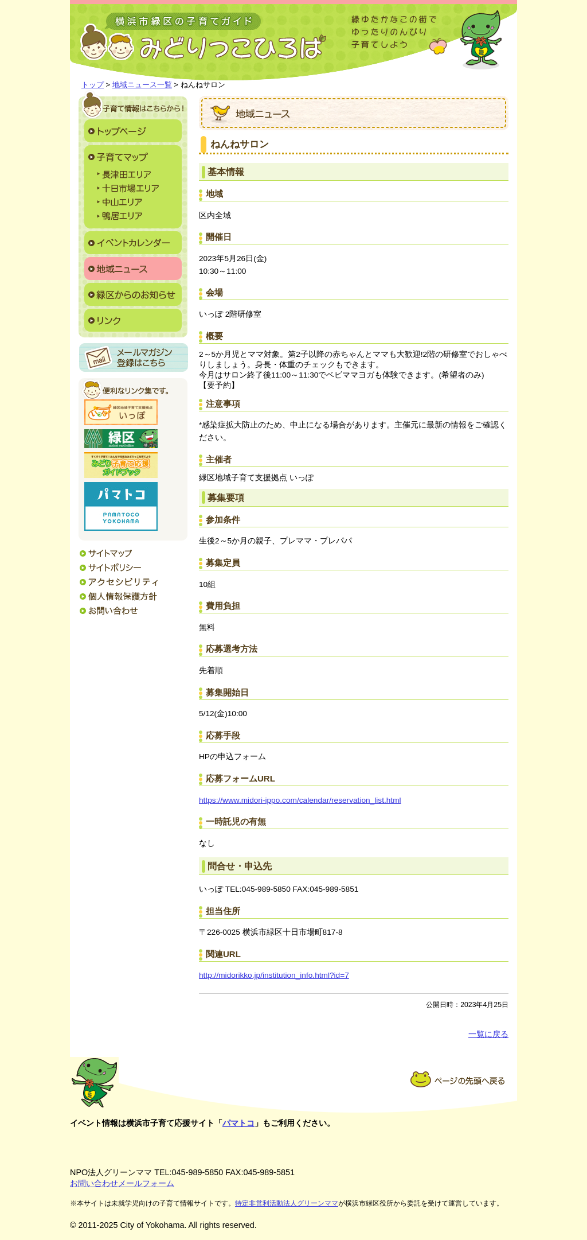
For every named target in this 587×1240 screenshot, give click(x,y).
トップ (92, 84)
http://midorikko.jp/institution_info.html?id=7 (274, 975)
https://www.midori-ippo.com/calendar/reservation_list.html (300, 800)
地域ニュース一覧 (142, 84)
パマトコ (238, 1123)
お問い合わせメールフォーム (122, 1183)
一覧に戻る (488, 1034)
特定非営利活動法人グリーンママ (286, 1203)
